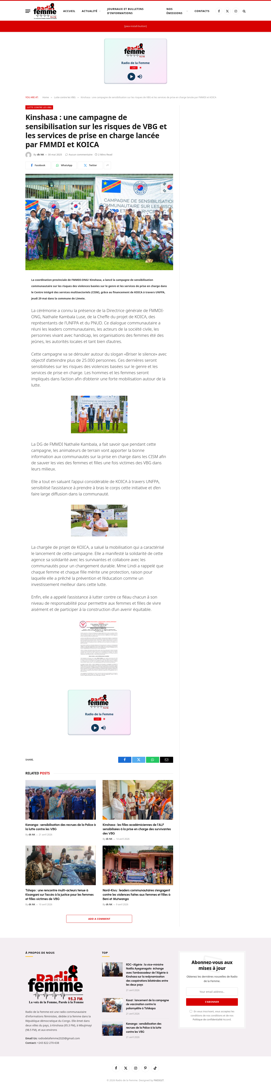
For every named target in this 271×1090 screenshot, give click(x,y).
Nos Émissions (175, 11)
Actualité (89, 11)
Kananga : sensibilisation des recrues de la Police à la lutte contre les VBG (60, 827)
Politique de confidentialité (208, 1019)
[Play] (131, 77)
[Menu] (27, 11)
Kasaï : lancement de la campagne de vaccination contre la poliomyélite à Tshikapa (147, 1004)
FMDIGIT (159, 1080)
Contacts (202, 11)
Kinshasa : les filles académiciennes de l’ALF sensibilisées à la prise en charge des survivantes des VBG (137, 829)
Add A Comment (99, 918)
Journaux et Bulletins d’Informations (125, 11)
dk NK (40, 154)
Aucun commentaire (78, 154)
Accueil (69, 11)
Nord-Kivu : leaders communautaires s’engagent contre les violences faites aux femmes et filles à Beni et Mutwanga (136, 894)
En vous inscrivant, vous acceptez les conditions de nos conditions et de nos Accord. (212, 1015)
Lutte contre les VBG (39, 107)
